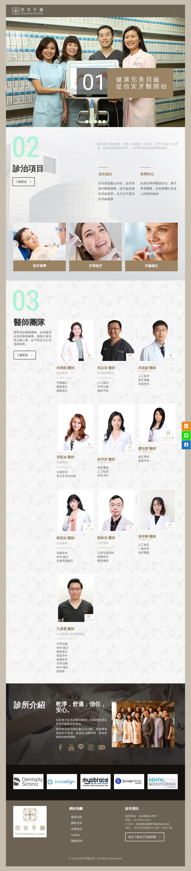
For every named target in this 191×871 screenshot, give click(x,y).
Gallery (75, 834)
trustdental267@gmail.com (152, 823)
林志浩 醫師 (106, 368)
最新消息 (76, 817)
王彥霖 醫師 (65, 629)
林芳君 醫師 (106, 459)
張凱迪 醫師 (65, 457)
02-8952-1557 (147, 816)
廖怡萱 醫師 (147, 448)
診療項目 (76, 828)
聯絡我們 (76, 840)
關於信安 (76, 822)
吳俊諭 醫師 (147, 368)
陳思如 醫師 (65, 538)
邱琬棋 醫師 (65, 368)
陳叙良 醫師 (106, 538)
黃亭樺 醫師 (147, 536)
